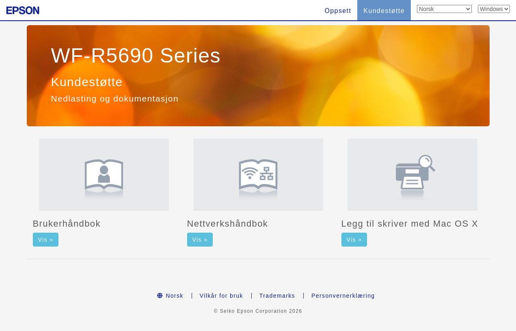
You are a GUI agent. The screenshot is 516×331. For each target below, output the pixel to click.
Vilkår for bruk (221, 295)
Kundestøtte (384, 10)
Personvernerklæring (343, 295)
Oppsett (337, 10)
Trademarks (277, 295)
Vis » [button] (46, 239)
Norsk (170, 295)
